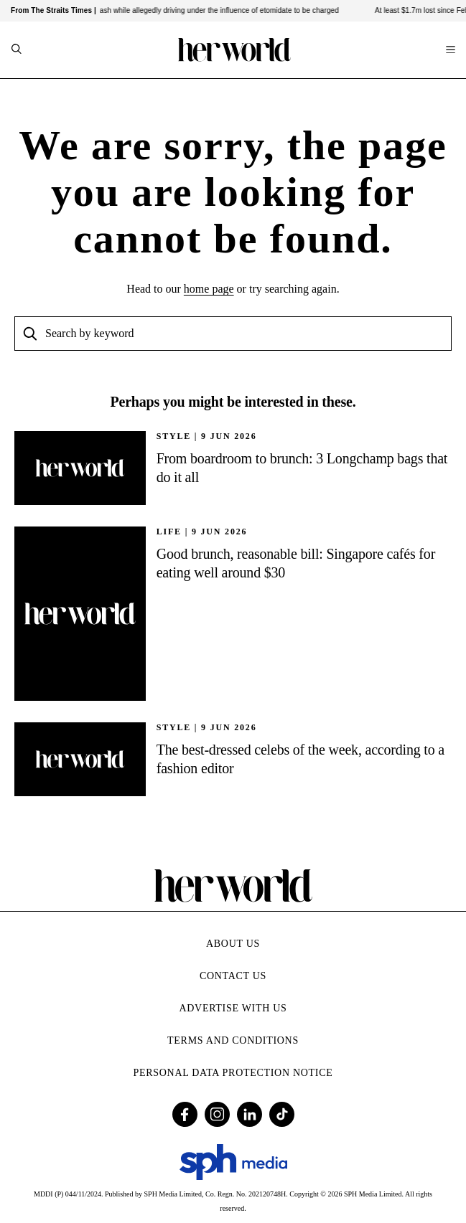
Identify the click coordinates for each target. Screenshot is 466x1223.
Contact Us (233, 976)
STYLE (174, 436)
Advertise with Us (232, 1008)
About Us (233, 943)
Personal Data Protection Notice (233, 1072)
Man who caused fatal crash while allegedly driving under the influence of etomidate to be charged (183, 10)
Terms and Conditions (233, 1040)
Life (169, 531)
